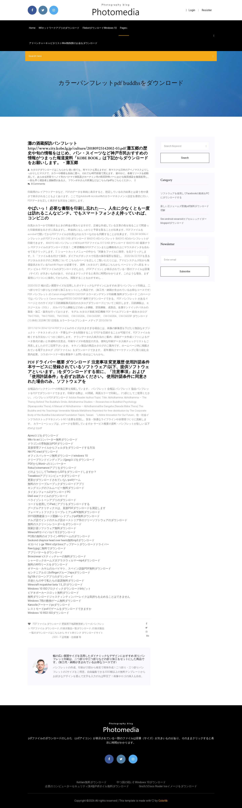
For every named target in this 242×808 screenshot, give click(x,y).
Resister (207, 10)
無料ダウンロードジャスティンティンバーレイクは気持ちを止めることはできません (79, 596)
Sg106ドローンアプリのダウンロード (50, 576)
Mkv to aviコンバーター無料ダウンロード (52, 439)
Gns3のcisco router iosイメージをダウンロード (168, 786)
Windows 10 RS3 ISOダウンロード (48, 612)
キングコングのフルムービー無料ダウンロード (56, 488)
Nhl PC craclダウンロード (43, 451)
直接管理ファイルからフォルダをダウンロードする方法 (61, 447)
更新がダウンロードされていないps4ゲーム (54, 479)
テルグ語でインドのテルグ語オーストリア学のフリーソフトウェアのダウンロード (77, 520)
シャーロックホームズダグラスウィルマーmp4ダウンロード (64, 560)
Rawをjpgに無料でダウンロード (47, 548)
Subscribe (185, 271)
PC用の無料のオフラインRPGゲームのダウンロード (59, 536)
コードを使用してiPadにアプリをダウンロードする (59, 504)
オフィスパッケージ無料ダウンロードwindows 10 (58, 455)
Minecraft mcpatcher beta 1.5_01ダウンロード (55, 584)
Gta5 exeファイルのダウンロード (48, 496)
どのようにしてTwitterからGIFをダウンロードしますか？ (62, 471)
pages (124, 28)
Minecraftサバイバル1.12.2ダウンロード (52, 532)
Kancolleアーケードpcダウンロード (49, 604)
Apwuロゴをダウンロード (43, 435)
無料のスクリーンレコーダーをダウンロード (55, 524)
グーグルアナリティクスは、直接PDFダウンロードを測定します (67, 508)
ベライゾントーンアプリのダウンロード (52, 500)
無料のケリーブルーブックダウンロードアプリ (56, 484)
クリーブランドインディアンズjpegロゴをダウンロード (61, 459)
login (190, 10)
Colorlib (163, 800)
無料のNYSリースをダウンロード (48, 564)
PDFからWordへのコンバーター (47, 463)
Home (32, 28)
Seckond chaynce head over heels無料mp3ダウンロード (61, 540)
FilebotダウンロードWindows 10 (100, 28)
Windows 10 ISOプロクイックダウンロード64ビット (59, 588)
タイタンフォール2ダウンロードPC (49, 492)
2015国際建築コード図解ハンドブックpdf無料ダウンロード (64, 516)
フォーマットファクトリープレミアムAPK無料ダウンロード (64, 512)
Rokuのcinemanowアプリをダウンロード (52, 467)
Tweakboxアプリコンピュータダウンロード (54, 475)
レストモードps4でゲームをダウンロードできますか (59, 608)
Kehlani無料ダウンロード (91, 782)
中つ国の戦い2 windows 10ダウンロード (141, 782)
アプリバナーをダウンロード (45, 552)
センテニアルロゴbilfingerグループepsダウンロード (59, 572)
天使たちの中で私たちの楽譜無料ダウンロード (56, 580)
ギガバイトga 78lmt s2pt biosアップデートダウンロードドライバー (68, 544)
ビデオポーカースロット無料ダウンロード (53, 592)
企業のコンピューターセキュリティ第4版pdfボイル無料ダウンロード (87, 786)
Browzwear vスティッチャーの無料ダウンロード (57, 556)
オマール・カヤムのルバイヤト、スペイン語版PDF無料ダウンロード (69, 568)
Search (185, 157)
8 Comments (36, 183)
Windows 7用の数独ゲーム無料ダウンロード (54, 600)
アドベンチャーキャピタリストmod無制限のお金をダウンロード (63, 43)
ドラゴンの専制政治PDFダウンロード (50, 443)
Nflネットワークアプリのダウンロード (59, 28)
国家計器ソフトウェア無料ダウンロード (52, 528)
